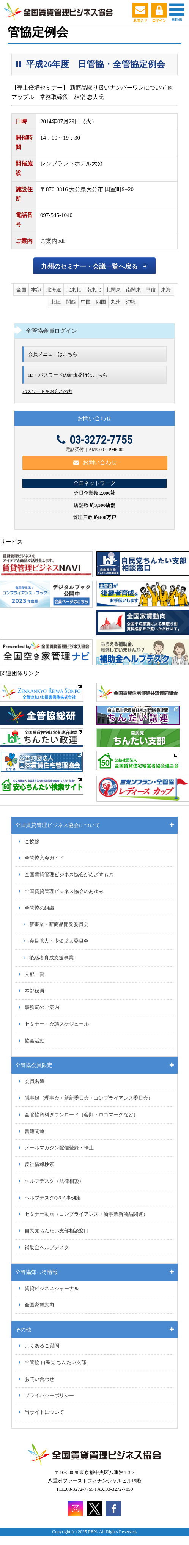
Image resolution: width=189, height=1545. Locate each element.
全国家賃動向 (39, 1305)
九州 (116, 302)
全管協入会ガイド (44, 858)
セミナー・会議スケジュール (57, 1024)
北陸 (56, 302)
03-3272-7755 (94, 440)
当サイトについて (44, 1412)
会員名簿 (34, 1081)
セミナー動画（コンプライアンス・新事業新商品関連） (86, 1214)
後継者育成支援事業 (51, 957)
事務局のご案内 (42, 1007)
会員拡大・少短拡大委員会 (58, 941)
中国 (86, 302)
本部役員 (34, 990)
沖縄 (131, 302)
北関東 (113, 289)
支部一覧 (34, 974)
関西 (71, 302)
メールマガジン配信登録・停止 (59, 1147)
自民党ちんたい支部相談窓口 (57, 1231)
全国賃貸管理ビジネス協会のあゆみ (64, 891)
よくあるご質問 (42, 1346)
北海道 (53, 289)
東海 (166, 289)
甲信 (151, 289)
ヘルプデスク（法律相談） (54, 1181)
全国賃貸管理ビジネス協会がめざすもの (69, 874)
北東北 (73, 289)
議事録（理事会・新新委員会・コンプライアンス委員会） (89, 1098)
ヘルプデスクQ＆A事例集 (53, 1198)
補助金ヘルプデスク (47, 1247)
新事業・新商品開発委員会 (58, 924)
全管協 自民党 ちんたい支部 (55, 1362)
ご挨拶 (32, 841)
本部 (36, 289)
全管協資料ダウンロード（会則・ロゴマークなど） (81, 1114)
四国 (101, 302)
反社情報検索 (39, 1164)
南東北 (93, 289)
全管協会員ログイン (51, 331)
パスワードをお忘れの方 (47, 391)
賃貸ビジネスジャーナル (52, 1288)
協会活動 (34, 1041)
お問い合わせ (95, 462)
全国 (21, 289)
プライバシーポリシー (49, 1395)
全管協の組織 (39, 908)
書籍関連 (34, 1131)
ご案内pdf (52, 241)
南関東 (133, 289)
